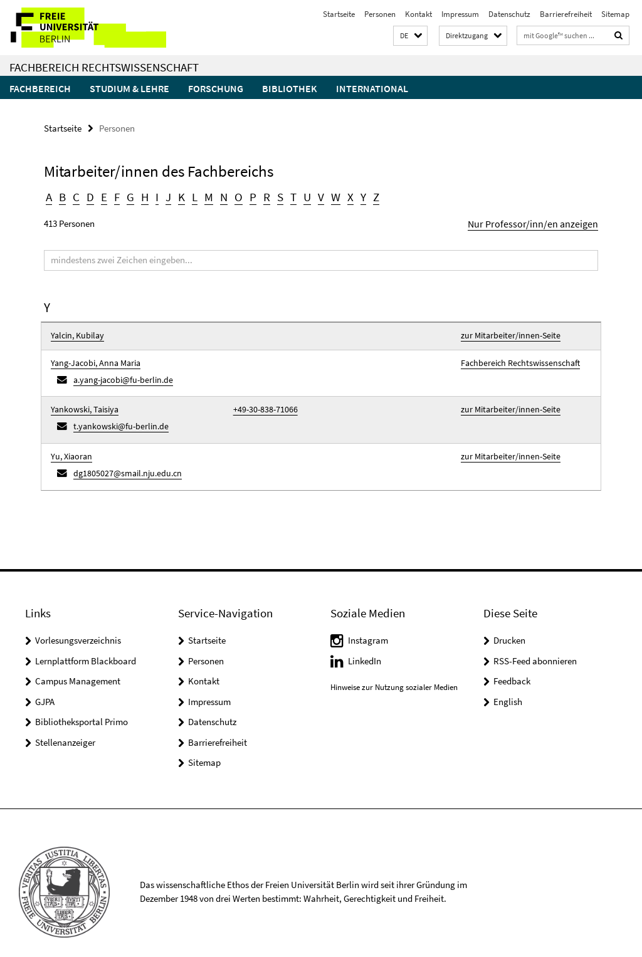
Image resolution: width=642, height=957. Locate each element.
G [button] (128, 196)
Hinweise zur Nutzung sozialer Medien (394, 669)
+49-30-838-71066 (261, 400)
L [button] (191, 196)
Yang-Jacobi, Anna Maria (93, 357)
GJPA (45, 684)
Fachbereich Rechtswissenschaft (104, 67)
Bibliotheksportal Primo (81, 704)
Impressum (460, 14)
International (372, 88)
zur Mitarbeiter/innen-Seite (506, 332)
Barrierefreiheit (566, 14)
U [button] (301, 196)
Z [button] (369, 196)
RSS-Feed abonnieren (535, 643)
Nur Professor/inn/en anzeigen (540, 221)
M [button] (205, 196)
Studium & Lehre (129, 88)
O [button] (234, 196)
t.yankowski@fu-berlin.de (116, 415)
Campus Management (77, 663)
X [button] (343, 196)
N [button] (220, 196)
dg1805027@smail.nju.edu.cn (122, 457)
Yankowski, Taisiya (81, 400)
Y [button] (356, 196)
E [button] (102, 196)
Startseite (339, 14)
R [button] (261, 196)
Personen (380, 14)
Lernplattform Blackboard (85, 643)
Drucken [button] (509, 623)
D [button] (89, 196)
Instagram (368, 623)
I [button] (154, 196)
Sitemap (615, 14)
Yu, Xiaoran (70, 442)
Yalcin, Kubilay (75, 332)
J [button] (166, 196)
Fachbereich (40, 88)
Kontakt (418, 14)
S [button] (274, 196)
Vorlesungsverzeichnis (78, 623)
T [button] (288, 196)
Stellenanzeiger (65, 725)
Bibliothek (289, 88)
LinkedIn (364, 643)
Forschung (215, 88)
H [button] (142, 196)
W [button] (329, 196)
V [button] (315, 196)
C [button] (76, 196)
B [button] (62, 196)
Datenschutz (509, 14)
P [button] (248, 196)
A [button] (49, 196)
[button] (410, 36)
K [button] (179, 196)
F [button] (115, 196)
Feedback (511, 663)
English (507, 684)
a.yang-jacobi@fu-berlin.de (119, 372)
